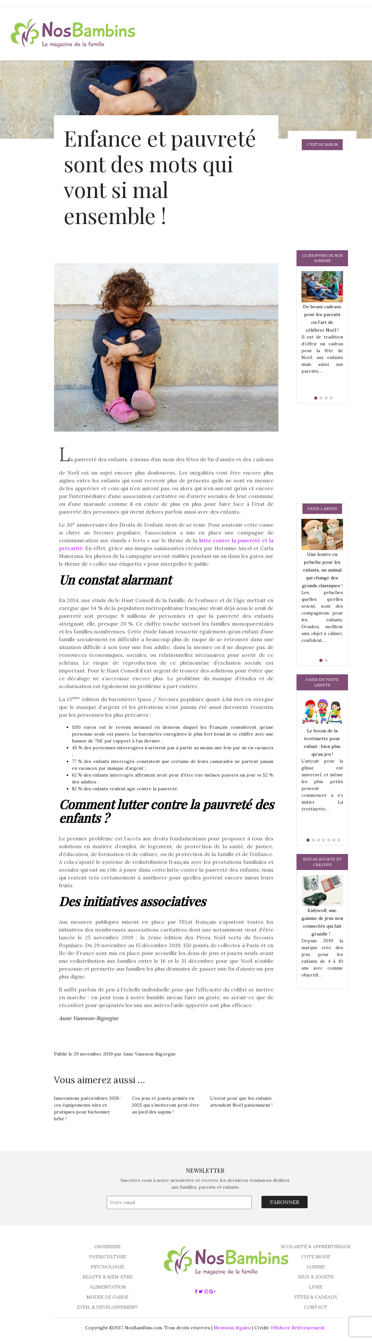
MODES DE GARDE (107, 1297)
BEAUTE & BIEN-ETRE (108, 1277)
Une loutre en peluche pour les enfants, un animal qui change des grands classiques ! (322, 569)
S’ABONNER (284, 1202)
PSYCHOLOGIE (107, 1267)
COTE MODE (315, 1257)
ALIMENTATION (107, 1287)
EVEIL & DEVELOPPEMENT (107, 1307)
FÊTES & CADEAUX (315, 1297)
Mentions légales (232, 1328)
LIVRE (315, 1287)
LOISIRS (316, 1267)
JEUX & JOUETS (316, 1277)
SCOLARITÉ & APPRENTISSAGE (316, 1247)
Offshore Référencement (298, 1328)
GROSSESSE (107, 1247)
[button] (314, 398)
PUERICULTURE (107, 1257)
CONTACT (315, 1307)
